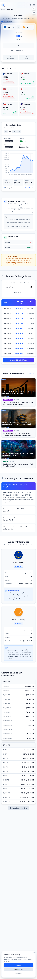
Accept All (18, 965)
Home (3, 10)
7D (6, 131)
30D (10, 131)
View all (32, 373)
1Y (19, 131)
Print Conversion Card (18, 808)
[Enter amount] (18, 45)
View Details (18, 292)
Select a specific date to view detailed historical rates (18, 283)
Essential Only (18, 969)
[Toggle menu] (34, 5)
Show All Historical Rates (18, 360)
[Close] (34, 952)
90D (15, 131)
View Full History (27, 188)
